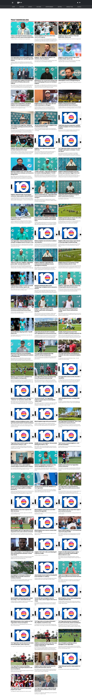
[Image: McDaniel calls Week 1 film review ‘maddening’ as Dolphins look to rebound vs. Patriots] (46, 278)
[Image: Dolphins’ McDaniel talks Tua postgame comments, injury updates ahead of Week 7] (22, 187)
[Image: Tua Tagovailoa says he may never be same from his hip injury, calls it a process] (22, 635)
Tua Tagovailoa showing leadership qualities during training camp (44, 354)
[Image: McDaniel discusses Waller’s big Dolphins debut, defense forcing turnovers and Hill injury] (46, 210)
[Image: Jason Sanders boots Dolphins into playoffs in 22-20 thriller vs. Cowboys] (46, 567)
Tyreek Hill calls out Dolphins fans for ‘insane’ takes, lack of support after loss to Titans (46, 600)
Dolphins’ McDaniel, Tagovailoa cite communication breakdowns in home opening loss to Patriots (44, 264)
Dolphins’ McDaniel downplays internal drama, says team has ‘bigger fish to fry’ (69, 172)
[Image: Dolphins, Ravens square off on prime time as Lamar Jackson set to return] (22, 140)
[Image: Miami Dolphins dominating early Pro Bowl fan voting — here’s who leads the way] (22, 590)
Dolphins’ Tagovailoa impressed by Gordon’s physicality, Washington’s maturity (44, 310)
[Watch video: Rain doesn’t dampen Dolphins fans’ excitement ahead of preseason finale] (22, 301)
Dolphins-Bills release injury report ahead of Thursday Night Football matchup (69, 241)
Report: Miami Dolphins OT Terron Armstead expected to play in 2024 (69, 531)
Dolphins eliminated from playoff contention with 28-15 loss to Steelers (68, 104)
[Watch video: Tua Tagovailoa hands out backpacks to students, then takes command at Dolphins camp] (69, 346)
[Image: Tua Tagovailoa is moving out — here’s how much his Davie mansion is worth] (69, 413)
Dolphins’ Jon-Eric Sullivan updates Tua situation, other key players (45, 58)
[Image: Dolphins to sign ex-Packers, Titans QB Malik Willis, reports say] (69, 28)
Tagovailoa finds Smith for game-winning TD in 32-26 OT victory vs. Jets (22, 444)
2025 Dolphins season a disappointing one (69, 80)
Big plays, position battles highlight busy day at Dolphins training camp (21, 377)
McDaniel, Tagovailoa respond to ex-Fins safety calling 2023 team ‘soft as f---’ (45, 465)
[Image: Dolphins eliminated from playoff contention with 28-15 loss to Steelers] (69, 96)
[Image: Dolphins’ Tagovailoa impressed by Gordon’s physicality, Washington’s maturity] (46, 301)
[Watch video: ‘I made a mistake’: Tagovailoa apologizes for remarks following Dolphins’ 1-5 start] (46, 164)
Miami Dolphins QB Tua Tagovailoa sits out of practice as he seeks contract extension (22, 531)
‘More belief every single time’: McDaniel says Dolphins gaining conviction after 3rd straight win (22, 127)
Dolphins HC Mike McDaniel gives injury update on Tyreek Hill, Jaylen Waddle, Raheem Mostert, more (68, 553)
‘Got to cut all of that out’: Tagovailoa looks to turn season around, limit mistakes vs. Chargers (46, 196)
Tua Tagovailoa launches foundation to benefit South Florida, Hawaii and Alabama (69, 622)
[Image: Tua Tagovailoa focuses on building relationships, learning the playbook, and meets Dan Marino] (22, 658)
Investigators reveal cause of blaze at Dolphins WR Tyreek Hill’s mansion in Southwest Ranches (21, 576)
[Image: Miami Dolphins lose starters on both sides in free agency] (46, 522)
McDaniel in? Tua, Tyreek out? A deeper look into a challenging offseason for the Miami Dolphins (46, 82)
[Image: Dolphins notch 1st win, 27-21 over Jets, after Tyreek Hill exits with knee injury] (69, 210)
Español (60, 6)
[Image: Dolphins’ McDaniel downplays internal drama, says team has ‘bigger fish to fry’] (69, 164)
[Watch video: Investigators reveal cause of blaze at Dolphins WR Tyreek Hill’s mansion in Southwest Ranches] (22, 567)
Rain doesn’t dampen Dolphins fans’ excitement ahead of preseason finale (21, 309)
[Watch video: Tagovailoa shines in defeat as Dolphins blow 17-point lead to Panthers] (69, 187)
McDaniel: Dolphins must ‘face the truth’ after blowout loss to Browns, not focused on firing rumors (22, 173)
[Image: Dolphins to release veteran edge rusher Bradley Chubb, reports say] (69, 49)
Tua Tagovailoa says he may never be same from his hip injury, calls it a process (22, 643)
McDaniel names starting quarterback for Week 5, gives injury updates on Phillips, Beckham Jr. (22, 488)
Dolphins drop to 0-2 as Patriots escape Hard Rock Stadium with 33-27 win (68, 263)
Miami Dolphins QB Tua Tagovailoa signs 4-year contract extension (69, 510)
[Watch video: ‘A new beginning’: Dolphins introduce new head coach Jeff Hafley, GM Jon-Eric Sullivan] (22, 73)
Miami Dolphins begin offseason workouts (45, 421)
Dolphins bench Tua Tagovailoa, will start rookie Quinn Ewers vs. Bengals (45, 104)
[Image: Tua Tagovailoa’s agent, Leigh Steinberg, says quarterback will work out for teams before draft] (46, 680)
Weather (21, 6)
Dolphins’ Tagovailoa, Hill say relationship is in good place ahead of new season (69, 286)
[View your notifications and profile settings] (78, 2)
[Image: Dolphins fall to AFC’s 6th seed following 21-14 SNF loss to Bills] (46, 544)
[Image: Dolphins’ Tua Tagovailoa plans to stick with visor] (46, 140)
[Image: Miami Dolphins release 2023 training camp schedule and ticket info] (69, 590)
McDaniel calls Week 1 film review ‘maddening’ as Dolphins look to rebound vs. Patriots (46, 287)
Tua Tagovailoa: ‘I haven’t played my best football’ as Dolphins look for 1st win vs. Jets (22, 241)
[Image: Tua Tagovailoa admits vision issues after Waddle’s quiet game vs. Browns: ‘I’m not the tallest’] (69, 140)
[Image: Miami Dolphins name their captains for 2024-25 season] (22, 502)
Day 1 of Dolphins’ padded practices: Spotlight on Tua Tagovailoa (67, 643)
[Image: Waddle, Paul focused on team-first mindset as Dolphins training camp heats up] (69, 324)
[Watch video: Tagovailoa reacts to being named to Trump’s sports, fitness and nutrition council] (69, 301)
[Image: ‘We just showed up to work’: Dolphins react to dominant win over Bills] (46, 117)
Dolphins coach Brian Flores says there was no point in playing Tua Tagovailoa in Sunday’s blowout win (46, 644)
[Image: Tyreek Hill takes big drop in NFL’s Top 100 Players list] (22, 324)
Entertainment (49, 6)
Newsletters (69, 6)
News (13, 6)
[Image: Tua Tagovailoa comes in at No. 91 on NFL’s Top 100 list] (69, 369)
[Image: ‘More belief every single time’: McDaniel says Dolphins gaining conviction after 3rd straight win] (22, 117)
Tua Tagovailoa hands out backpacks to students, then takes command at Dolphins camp (69, 355)
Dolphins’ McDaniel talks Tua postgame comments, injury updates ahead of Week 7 (22, 195)
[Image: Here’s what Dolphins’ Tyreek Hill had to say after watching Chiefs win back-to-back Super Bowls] (22, 544)
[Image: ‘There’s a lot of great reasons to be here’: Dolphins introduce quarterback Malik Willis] (22, 28)
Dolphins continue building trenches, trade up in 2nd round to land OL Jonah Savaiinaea (22, 422)
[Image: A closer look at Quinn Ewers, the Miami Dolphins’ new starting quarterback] (22, 96)
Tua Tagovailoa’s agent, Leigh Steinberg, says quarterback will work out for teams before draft (45, 689)
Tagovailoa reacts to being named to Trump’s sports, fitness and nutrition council (68, 310)
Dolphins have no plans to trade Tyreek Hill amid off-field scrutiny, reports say (22, 286)
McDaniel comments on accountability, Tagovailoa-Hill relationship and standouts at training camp (22, 355)
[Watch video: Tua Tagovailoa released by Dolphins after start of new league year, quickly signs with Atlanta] (22, 49)
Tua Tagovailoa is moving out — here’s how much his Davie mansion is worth (69, 422)
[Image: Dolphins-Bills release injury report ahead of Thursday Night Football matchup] (69, 233)
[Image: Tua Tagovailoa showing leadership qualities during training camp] (46, 346)
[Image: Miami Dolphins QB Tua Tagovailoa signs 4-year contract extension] (69, 502)
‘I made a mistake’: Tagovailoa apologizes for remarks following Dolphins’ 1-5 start (46, 172)
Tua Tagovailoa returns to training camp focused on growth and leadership (45, 377)
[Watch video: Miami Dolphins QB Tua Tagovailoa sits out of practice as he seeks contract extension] (22, 522)
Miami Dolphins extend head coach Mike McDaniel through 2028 (45, 510)
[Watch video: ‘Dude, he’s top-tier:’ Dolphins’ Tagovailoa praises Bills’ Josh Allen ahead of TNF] (22, 255)
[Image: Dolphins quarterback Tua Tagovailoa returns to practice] (69, 457)
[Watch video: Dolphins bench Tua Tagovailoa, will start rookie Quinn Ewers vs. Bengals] (46, 96)
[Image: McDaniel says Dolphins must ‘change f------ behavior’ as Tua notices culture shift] (22, 390)
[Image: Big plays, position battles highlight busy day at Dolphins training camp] (22, 369)
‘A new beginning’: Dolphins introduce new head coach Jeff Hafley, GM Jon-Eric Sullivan (22, 82)
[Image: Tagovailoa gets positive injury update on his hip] (69, 658)
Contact (79, 6)
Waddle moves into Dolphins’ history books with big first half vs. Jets (46, 444)
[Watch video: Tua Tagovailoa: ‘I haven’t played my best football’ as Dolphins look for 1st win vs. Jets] (22, 233)
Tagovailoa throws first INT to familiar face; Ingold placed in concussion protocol (45, 332)
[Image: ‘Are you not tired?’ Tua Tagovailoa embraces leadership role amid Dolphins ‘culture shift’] (46, 390)
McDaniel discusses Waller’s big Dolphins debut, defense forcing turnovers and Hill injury (45, 219)
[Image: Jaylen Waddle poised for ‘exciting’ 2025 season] (69, 390)
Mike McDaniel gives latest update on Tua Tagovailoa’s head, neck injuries (21, 622)
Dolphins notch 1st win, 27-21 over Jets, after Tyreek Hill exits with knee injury (69, 218)
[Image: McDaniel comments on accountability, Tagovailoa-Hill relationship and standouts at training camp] (22, 346)
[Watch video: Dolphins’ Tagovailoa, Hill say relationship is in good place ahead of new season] (69, 278)
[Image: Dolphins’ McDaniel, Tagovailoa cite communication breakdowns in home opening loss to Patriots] (46, 255)
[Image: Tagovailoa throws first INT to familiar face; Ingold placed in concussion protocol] (46, 324)
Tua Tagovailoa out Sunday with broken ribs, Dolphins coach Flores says (45, 622)
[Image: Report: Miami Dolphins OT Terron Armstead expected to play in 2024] (69, 522)
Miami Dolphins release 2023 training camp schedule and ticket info (69, 599)
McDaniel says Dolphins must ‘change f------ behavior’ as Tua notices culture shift (22, 399)
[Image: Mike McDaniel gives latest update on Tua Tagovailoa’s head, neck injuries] (22, 613)
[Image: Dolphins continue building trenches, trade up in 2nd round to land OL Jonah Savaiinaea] (22, 413)
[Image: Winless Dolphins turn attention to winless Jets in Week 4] (46, 233)
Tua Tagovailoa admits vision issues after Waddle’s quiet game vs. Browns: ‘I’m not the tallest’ (69, 150)
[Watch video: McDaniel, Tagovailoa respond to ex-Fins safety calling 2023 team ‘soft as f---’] (46, 457)
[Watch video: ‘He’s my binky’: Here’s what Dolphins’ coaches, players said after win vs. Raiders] (22, 457)
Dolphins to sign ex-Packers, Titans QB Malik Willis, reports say (68, 36)
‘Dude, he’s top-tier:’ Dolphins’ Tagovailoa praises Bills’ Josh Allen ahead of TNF (22, 263)
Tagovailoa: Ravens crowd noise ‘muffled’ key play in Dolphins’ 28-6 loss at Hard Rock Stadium (69, 127)
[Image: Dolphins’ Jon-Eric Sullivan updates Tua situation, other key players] (46, 49)
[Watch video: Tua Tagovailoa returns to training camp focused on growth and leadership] (46, 369)
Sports (30, 6)
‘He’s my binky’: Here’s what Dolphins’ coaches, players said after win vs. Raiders (22, 465)
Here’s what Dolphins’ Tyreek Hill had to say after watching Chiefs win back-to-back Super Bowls (22, 553)
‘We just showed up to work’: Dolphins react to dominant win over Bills (46, 126)
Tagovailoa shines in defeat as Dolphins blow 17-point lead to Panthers (68, 195)
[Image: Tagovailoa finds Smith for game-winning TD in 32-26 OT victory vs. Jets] (22, 435)
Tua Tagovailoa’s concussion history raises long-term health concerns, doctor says (69, 488)
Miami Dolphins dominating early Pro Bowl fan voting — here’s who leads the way (22, 599)
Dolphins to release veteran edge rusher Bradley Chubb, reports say (68, 58)
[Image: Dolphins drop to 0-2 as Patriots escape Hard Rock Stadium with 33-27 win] (69, 255)
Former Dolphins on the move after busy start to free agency (45, 36)
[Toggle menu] (12, 2)
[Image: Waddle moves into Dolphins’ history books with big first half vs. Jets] (46, 435)
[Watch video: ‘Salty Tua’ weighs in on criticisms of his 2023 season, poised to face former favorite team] (69, 567)
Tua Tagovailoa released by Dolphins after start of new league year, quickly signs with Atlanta (22, 59)
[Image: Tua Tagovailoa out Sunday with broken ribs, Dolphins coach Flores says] (46, 613)
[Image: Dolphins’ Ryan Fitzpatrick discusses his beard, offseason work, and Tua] (46, 658)
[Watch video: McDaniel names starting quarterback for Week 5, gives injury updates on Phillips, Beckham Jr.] (22, 479)
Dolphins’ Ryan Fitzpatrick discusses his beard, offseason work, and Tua (45, 666)
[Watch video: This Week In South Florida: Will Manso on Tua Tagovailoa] (46, 479)
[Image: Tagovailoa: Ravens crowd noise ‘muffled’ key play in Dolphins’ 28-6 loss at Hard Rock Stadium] (69, 117)
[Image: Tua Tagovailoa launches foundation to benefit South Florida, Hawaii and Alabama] (69, 613)
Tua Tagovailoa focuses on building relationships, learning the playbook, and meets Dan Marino (21, 667)
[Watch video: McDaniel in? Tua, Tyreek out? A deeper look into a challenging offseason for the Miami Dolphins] (46, 73)
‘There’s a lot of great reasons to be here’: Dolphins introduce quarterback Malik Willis (22, 36)
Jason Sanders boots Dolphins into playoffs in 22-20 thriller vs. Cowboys (46, 575)
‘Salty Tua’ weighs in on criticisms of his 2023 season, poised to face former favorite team (69, 576)
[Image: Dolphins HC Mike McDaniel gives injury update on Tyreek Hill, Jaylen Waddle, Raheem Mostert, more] (69, 544)
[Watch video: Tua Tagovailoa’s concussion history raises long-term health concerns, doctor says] (69, 479)
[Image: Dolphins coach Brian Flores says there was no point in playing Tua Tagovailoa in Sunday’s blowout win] (46, 635)
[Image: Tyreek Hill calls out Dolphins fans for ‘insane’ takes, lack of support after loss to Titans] (46, 590)
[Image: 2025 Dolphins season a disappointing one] (69, 73)
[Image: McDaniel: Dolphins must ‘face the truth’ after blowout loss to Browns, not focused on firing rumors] (22, 164)
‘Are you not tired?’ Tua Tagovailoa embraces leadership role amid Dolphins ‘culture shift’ (45, 400)
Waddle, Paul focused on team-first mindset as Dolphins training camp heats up (69, 332)
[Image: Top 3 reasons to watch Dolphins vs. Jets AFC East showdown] (69, 435)
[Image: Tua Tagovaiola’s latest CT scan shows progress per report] (22, 680)
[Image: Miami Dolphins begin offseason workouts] (46, 413)
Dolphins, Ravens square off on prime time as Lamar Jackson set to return (22, 149)
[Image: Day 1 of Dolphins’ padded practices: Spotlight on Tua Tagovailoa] (69, 635)
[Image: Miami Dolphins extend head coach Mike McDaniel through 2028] (46, 502)
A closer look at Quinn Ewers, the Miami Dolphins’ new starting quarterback (21, 104)
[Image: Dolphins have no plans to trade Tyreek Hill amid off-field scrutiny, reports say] (22, 278)
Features (39, 6)
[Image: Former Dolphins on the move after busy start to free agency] (46, 28)
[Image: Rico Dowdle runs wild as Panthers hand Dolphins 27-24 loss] (22, 210)
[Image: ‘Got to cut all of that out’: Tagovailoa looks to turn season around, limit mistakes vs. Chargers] (46, 187)
